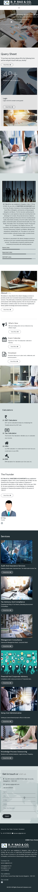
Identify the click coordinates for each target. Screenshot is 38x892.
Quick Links (6, 247)
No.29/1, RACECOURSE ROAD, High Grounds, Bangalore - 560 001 (18, 780)
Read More (5, 27)
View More (7, 65)
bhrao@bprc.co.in (5, 868)
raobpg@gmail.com (6, 866)
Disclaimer (22, 829)
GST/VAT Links (6, 257)
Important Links (7, 252)
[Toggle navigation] (19, 7)
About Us (3, 829)
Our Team (10, 829)
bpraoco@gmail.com (11, 784)
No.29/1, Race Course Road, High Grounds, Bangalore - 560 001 (18, 876)
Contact (15, 829)
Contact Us (17, 27)
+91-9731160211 (8, 788)
